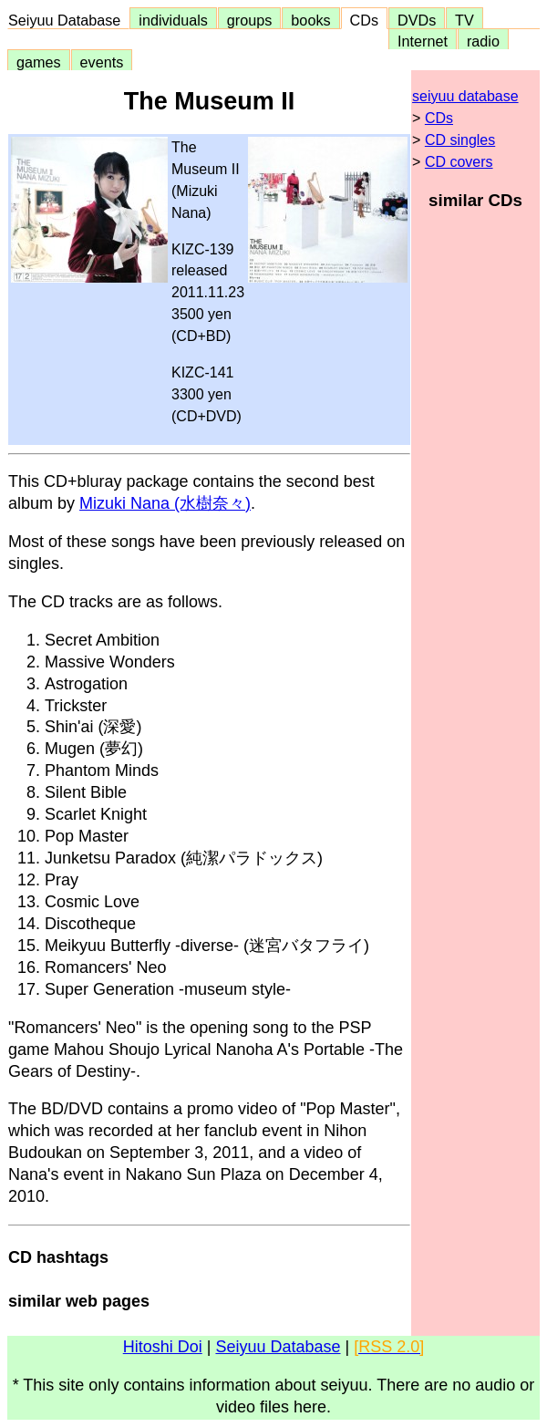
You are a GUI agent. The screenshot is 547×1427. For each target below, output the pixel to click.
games (38, 62)
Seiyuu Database (68, 20)
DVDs (416, 20)
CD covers (459, 162)
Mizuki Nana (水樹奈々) (165, 503)
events (102, 62)
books (310, 20)
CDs (364, 20)
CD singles (460, 140)
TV (464, 20)
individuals (173, 20)
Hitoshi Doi (162, 1347)
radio (483, 41)
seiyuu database (465, 96)
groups (250, 20)
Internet (422, 41)
